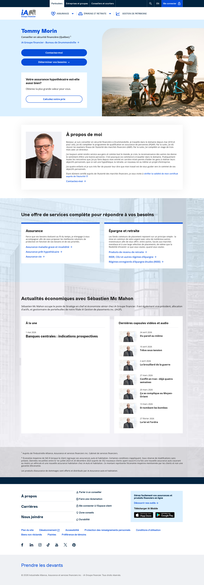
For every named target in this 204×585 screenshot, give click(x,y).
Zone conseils (85, 512)
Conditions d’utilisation (148, 530)
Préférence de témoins (74, 534)
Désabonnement (48, 530)
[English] (157, 3)
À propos (29, 496)
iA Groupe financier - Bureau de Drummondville (50, 42)
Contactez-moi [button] (54, 52)
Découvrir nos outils (146, 503)
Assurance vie (35, 256)
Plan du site (27, 530)
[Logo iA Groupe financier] (28, 14)
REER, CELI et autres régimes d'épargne (132, 256)
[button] (150, 3)
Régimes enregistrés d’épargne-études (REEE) (136, 261)
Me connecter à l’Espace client (94, 505)
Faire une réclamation (89, 499)
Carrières (29, 506)
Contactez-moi (75, 181)
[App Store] (143, 515)
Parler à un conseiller (89, 492)
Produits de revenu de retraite (127, 252)
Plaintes (52, 534)
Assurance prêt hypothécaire (43, 251)
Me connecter (172, 3)
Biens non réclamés (31, 534)
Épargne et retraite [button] (95, 13)
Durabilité (83, 519)
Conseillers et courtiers (102, 3)
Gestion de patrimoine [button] (131, 13)
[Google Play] (165, 515)
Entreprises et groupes (77, 3)
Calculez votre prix (54, 99)
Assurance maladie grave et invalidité (49, 247)
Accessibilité (72, 530)
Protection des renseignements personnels (107, 530)
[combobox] (54, 62)
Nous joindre (32, 517)
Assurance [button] (63, 13)
